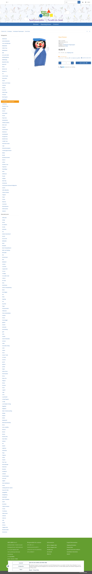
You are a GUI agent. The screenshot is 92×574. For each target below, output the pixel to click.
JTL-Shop (85, 572)
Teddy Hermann (5, 506)
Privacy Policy (70, 547)
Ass (3, 231)
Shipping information (71, 545)
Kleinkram (4, 131)
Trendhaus (4, 511)
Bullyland (4, 261)
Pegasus (4, 455)
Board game (4, 97)
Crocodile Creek (5, 275)
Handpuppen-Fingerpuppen (69, 44)
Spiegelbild (4, 492)
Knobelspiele (5, 134)
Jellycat (3, 364)
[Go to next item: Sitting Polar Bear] (87, 31)
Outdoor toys (5, 164)
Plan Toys (4, 462)
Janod (3, 362)
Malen (3, 152)
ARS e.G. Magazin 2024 (52, 545)
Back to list (4, 31)
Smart (3, 485)
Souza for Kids (5, 490)
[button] (82, 2)
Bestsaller (4, 252)
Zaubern (4, 211)
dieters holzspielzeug (6, 287)
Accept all (21, 562)
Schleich (4, 473)
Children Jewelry (5, 122)
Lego (3, 145)
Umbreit (4, 515)
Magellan (4, 406)
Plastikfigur (4, 169)
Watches (4, 201)
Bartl (3, 243)
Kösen (3, 383)
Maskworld (4, 420)
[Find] (71, 2)
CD (2, 73)
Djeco (3, 289)
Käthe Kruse (5, 371)
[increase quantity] (72, 63)
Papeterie (4, 166)
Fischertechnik (5, 308)
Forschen (4, 90)
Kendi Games (5, 373)
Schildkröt (4, 471)
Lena (3, 394)
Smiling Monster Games (7, 487)
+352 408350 (11, 556)
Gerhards (4, 327)
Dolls (3, 171)
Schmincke (4, 183)
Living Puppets (5, 399)
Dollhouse (4, 173)
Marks (3, 417)
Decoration (4, 78)
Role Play (4, 180)
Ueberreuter (5, 513)
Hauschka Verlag (5, 345)
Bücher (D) (4, 69)
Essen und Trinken (6, 83)
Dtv (3, 294)
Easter (3, 80)
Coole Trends (5, 76)
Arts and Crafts (5, 55)
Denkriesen (4, 285)
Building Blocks (5, 57)
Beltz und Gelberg (6, 250)
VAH (3, 520)
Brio (3, 259)
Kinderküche (5, 120)
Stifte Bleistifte (5, 190)
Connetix (4, 266)
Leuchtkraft (4, 397)
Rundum (4, 469)
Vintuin (3, 525)
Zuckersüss (4, 532)
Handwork (4, 99)
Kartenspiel (4, 113)
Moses (3, 434)
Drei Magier (4, 292)
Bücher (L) (4, 71)
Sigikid (3, 480)
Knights (4, 178)
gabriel (3, 322)
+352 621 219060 (14, 558)
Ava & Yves (4, 238)
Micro (3, 424)
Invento (4, 359)
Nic (3, 443)
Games (3, 187)
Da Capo (4, 280)
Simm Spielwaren (6, 483)
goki (3, 331)
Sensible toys (50, 549)
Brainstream (5, 257)
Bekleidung (4, 59)
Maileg (3, 413)
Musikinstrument (6, 157)
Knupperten (4, 136)
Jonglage (4, 108)
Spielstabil (4, 497)
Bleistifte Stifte (5, 62)
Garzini (3, 324)
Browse (36, 24)
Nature (3, 159)
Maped (3, 415)
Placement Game (6, 143)
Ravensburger (5, 464)
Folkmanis (4, 310)
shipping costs (70, 52)
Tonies (3, 199)
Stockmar (4, 504)
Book (3, 66)
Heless (3, 350)
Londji (3, 401)
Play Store (4, 118)
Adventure (4, 38)
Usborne (4, 518)
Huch (3, 352)
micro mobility (5, 427)
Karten (3, 111)
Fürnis (3, 317)
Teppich (4, 194)
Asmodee (4, 229)
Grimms (4, 341)
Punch (3, 115)
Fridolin (4, 315)
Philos (3, 457)
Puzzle (3, 176)
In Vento (4, 357)
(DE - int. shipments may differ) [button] (74, 57)
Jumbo (3, 366)
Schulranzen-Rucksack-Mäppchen (9, 185)
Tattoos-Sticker (5, 192)
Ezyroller (4, 303)
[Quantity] (66, 63)
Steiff (3, 501)
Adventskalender (6, 41)
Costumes (4, 204)
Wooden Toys (5, 106)
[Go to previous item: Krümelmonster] (89, 31)
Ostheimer (4, 450)
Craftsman (4, 104)
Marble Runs (5, 138)
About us (49, 554)
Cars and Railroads (6, 43)
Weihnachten (5, 208)
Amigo (3, 220)
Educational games (6, 148)
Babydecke (4, 45)
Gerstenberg (5, 329)
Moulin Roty (5, 436)
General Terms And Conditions (73, 549)
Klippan (4, 380)
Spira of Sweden (5, 499)
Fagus (3, 306)
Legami (3, 390)
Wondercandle (5, 529)
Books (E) (4, 64)
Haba (3, 343)
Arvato (3, 227)
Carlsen (4, 264)
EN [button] (6, 2)
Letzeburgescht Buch (6, 150)
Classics (4, 127)
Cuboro (4, 278)
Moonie (4, 429)
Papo (3, 452)
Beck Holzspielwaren (6, 248)
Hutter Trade (5, 355)
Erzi (3, 301)
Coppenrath (4, 268)
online (3, 162)
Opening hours (46, 24)
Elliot (3, 296)
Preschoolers (5, 129)
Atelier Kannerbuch (6, 234)
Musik (3, 155)
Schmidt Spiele (5, 476)
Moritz (3, 431)
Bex (3, 255)
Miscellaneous (5, 206)
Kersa (3, 376)
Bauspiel (4, 245)
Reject (21, 569)
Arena (3, 222)
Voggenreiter (5, 527)
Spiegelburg (4, 494)
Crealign (4, 273)
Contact (56, 24)
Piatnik (3, 459)
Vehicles (4, 85)
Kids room (4, 124)
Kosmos (4, 385)
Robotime (4, 466)
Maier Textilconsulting (7, 411)
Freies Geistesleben (6, 313)
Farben (3, 87)
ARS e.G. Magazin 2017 (52, 547)
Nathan (4, 441)
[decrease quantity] (60, 63)
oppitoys (4, 448)
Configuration (21, 566)
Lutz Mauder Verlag (6, 404)
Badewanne (4, 50)
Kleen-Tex (4, 378)
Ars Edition (4, 224)
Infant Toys (4, 48)
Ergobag (4, 299)
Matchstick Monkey (6, 422)
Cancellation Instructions (72, 551)
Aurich (3, 236)
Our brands (49, 551)
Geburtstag (4, 92)
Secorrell (4, 478)
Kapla (3, 369)
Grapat (3, 336)
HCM (3, 348)
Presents (4, 94)
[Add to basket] (25, 35)
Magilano (4, 408)
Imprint (68, 554)
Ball (3, 52)
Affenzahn (4, 217)
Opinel (3, 445)
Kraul (3, 387)
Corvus (3, 271)
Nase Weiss (4, 438)
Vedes (3, 522)
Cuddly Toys (5, 141)
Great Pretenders (6, 338)
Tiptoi (3, 197)
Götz (3, 334)
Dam (3, 282)
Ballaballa (4, 241)
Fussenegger (5, 320)
